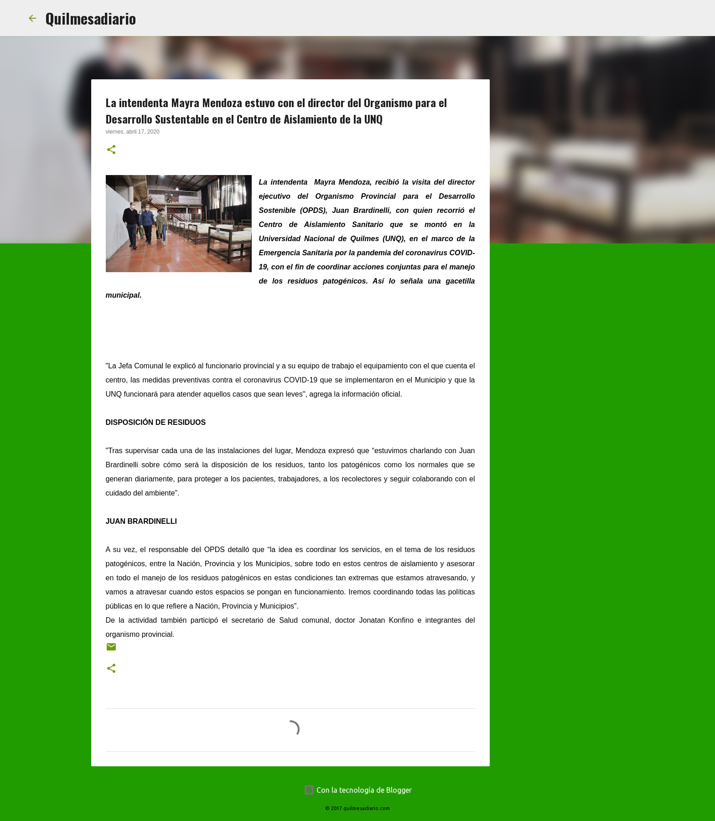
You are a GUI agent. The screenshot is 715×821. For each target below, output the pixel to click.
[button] (111, 150)
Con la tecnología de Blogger (358, 790)
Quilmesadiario (90, 18)
